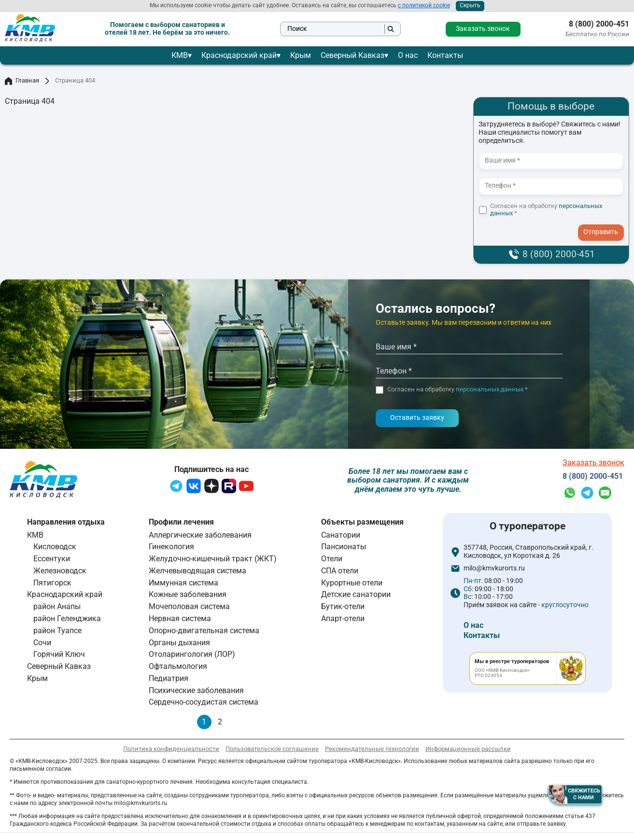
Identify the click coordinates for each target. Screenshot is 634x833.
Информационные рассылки (468, 748)
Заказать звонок (483, 29)
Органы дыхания (179, 642)
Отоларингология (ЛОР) (192, 654)
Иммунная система (183, 582)
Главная (22, 81)
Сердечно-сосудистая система (203, 702)
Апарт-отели (343, 618)
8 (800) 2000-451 (599, 24)
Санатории (340, 535)
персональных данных (489, 389)
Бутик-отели (343, 606)
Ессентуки (51, 558)
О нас (408, 55)
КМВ (179, 55)
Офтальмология (178, 666)
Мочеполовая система (189, 606)
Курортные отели (351, 582)
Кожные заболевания (187, 594)
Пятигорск (52, 582)
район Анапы (57, 606)
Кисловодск (54, 546)
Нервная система (180, 618)
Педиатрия (168, 678)
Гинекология (171, 546)
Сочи (42, 642)
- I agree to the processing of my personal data (604, 223)
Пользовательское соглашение (272, 748)
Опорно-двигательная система (204, 630)
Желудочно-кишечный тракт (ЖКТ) (213, 558)
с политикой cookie (424, 5)
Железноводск (59, 570)
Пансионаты (343, 546)
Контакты (445, 55)
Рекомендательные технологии (372, 748)
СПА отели (339, 570)
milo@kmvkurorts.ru (494, 568)
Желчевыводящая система (197, 570)
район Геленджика (67, 618)
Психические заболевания (196, 690)
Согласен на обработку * (546, 210)
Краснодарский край (239, 55)
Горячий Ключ (59, 654)
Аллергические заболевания (200, 535)
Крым (300, 55)
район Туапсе (57, 630)
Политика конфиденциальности (171, 748)
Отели (331, 558)
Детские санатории (356, 594)
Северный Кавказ (352, 55)
